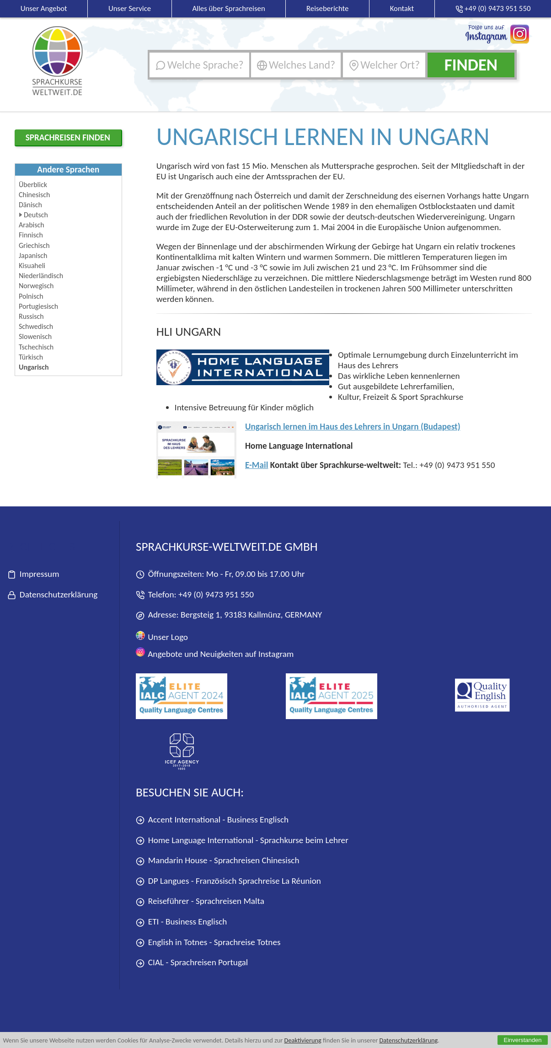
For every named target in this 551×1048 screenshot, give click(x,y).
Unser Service (129, 8)
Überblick (33, 184)
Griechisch (34, 245)
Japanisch (33, 255)
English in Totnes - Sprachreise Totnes (208, 942)
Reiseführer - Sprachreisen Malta (200, 901)
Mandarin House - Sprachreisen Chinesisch (217, 860)
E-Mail (256, 465)
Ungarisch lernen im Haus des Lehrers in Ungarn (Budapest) (352, 426)
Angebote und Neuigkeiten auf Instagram (215, 653)
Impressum (33, 574)
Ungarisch (34, 367)
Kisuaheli (32, 265)
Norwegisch (36, 285)
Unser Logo (162, 636)
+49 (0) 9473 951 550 (216, 594)
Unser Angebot (44, 8)
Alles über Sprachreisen (228, 8)
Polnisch (31, 296)
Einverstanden (522, 1040)
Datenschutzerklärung (408, 1040)
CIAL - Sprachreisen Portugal (192, 962)
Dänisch (30, 204)
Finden (471, 64)
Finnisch (31, 235)
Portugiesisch (38, 306)
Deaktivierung (302, 1040)
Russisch (31, 316)
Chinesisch (34, 194)
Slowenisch (35, 336)
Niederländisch (41, 275)
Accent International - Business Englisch (212, 820)
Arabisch (31, 224)
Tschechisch (36, 347)
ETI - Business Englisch (181, 922)
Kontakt (402, 8)
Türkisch (31, 357)
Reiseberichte (327, 8)
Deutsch (36, 214)
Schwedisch (36, 326)
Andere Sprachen (68, 169)
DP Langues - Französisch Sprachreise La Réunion (228, 881)
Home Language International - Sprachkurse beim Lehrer (242, 840)
